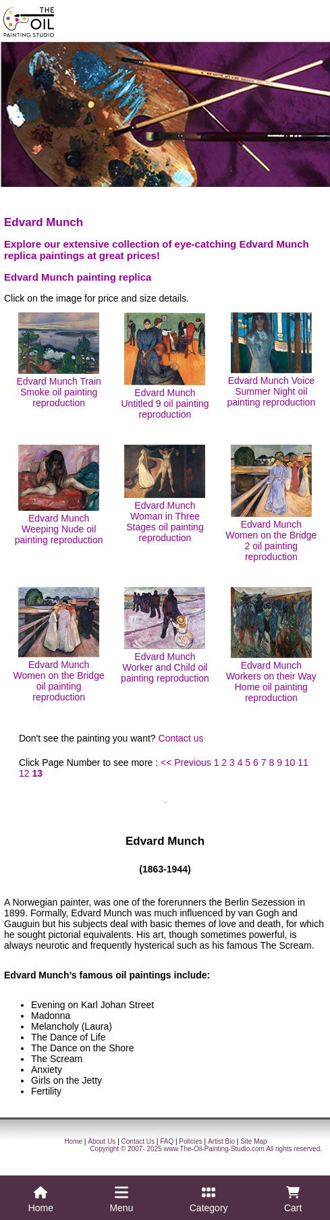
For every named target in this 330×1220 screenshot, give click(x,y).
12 (24, 773)
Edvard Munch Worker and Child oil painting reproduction (165, 635)
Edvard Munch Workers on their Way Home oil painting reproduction (271, 645)
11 (303, 762)
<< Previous (186, 762)
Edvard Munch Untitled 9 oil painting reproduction (165, 366)
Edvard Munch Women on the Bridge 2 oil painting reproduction (271, 503)
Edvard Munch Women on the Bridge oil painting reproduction (59, 644)
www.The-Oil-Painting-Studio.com (214, 1149)
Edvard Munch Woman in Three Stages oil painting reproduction (164, 494)
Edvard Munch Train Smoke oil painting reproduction (59, 360)
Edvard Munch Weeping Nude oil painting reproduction (59, 495)
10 (290, 762)
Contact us (181, 738)
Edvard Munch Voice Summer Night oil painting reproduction (271, 360)
